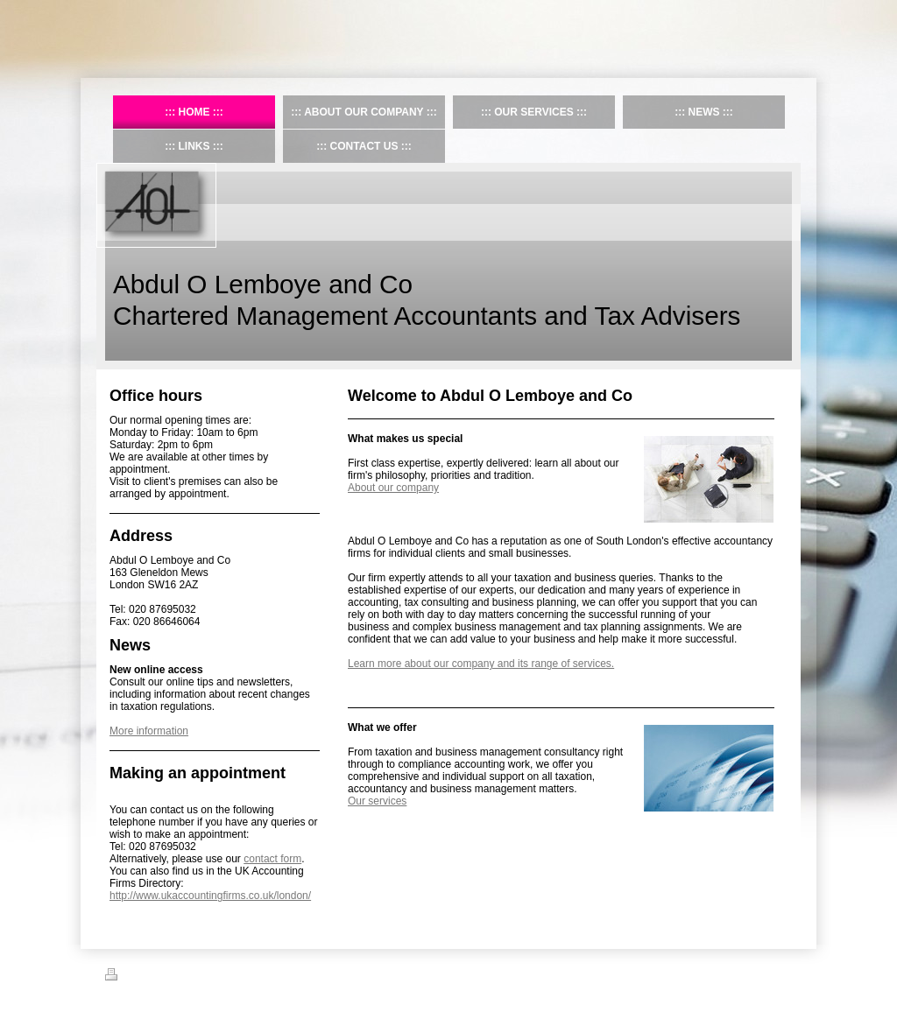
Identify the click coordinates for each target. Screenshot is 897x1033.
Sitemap (169, 977)
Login (780, 974)
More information (148, 731)
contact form (272, 859)
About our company (393, 487)
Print (125, 977)
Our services (377, 801)
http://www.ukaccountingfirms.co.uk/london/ (210, 895)
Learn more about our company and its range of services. (481, 663)
